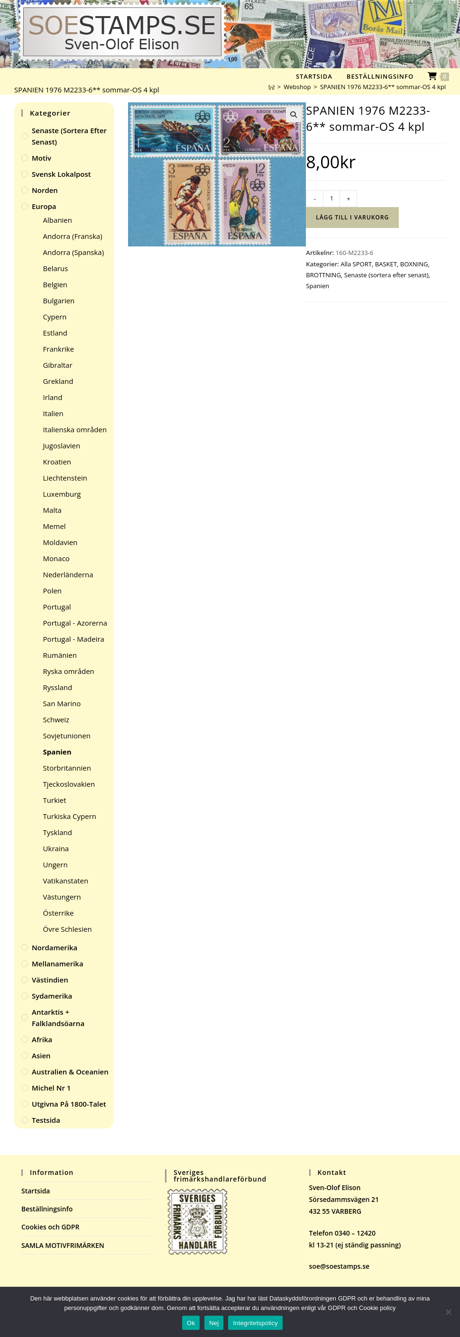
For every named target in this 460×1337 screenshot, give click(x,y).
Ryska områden (68, 671)
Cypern (55, 316)
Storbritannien (67, 768)
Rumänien (60, 655)
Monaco (56, 558)
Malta (52, 510)
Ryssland (58, 687)
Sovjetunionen (67, 735)
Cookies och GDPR (50, 1226)
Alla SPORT (356, 264)
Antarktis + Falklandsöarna (58, 1017)
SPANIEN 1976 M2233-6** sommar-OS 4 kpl (383, 86)
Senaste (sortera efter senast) (386, 275)
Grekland (58, 381)
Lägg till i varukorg (352, 217)
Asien (41, 1055)
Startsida (35, 1190)
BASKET (386, 264)
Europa (44, 206)
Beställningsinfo (47, 1208)
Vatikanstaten (66, 880)
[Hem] (271, 86)
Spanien (317, 286)
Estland (55, 332)
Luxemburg (62, 494)
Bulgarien (59, 300)
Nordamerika (54, 947)
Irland (53, 397)
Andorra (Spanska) (73, 252)
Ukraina (56, 848)
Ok (191, 1323)
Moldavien (60, 542)
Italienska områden (75, 429)
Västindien (50, 979)
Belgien (55, 284)
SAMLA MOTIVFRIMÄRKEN (62, 1245)
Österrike (58, 913)
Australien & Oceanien (70, 1071)
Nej (214, 1323)
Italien (53, 413)
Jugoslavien (62, 445)
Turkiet (54, 800)
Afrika (42, 1039)
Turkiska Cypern (69, 816)
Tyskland (57, 832)
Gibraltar (58, 365)
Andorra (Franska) (72, 236)
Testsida (46, 1120)
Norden (45, 190)
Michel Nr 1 (51, 1087)
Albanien (57, 220)
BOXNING (414, 264)
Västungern (62, 896)
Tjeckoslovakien (69, 784)
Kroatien (57, 461)
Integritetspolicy (255, 1323)
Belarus (55, 268)
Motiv (41, 158)
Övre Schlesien (67, 929)
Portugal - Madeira (73, 639)
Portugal (57, 606)
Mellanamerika (57, 963)
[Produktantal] (331, 198)
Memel (54, 526)
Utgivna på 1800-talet (69, 1104)
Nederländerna (68, 574)
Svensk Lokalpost (61, 174)
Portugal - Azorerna (75, 623)
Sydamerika (52, 995)
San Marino (62, 703)
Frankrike (58, 349)
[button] (293, 114)
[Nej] (448, 1312)
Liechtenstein (65, 477)
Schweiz (56, 719)
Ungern (55, 864)
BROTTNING (323, 275)
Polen (52, 590)
